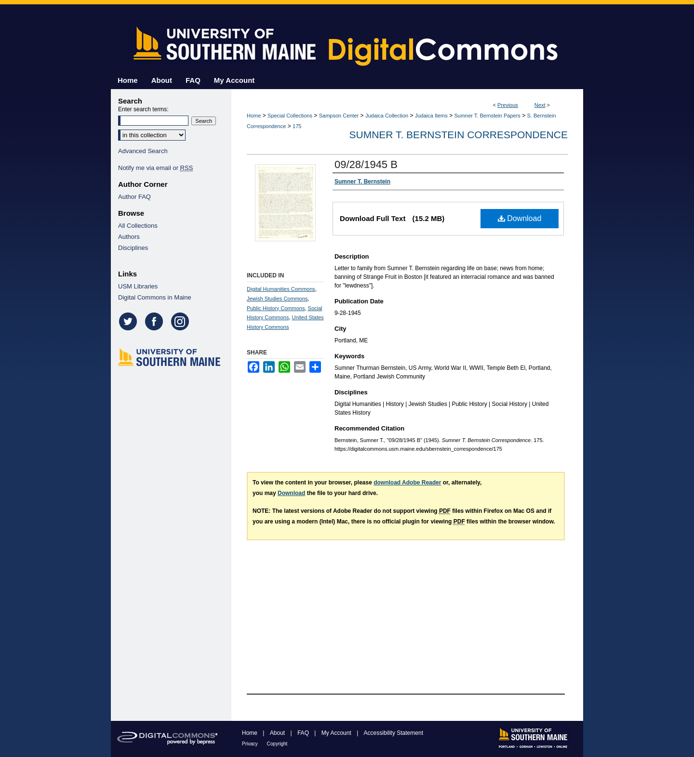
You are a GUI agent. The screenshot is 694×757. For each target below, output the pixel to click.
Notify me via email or (155, 167)
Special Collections (289, 115)
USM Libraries (138, 286)
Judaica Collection (386, 115)
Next (540, 105)
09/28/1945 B (366, 164)
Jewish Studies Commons (277, 298)
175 (297, 126)
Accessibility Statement (393, 733)
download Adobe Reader (407, 482)
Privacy (250, 743)
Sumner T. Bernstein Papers (487, 115)
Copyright (277, 743)
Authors (129, 236)
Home (254, 115)
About (278, 733)
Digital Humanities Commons (281, 289)
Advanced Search (143, 151)
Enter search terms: (143, 109)
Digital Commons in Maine (154, 297)
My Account (337, 733)
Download (520, 218)
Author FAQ (134, 196)
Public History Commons (276, 308)
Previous (507, 105)
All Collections (138, 225)
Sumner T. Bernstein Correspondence (458, 134)
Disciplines (133, 247)
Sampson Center (339, 115)
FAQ (303, 733)
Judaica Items (431, 115)
